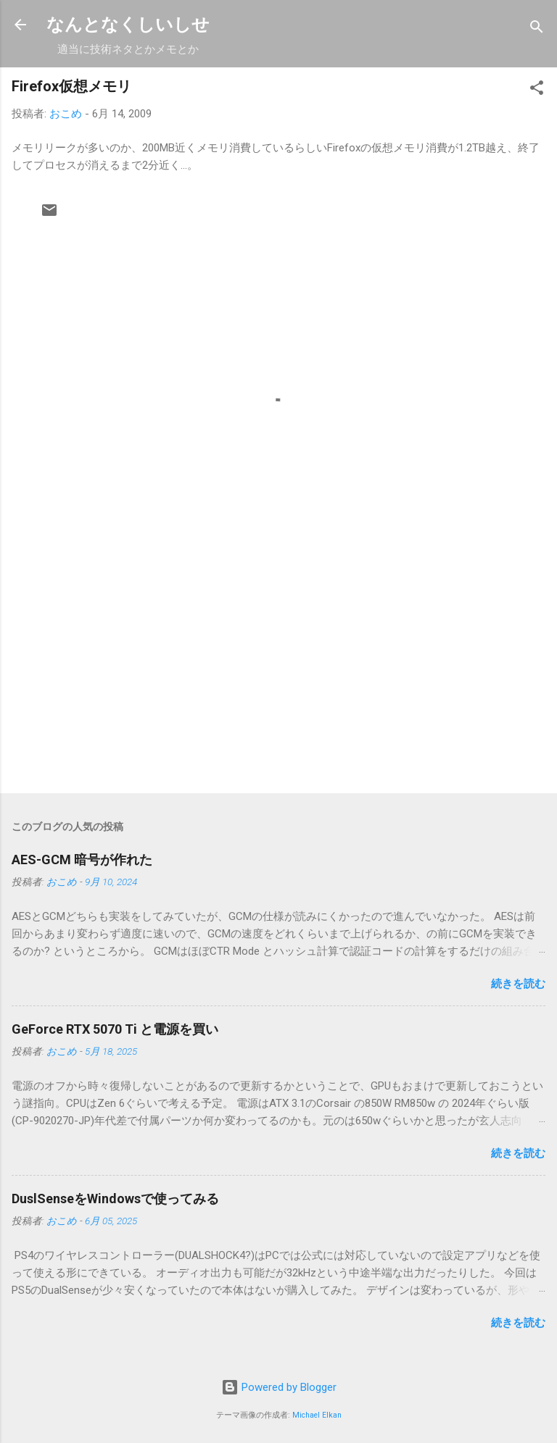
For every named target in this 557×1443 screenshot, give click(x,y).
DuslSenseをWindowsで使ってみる (115, 1198)
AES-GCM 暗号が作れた (82, 859)
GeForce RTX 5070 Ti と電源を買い (115, 1029)
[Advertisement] (278, 668)
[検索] (536, 29)
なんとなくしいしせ (128, 24)
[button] (536, 90)
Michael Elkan (317, 1415)
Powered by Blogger (279, 1387)
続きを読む (518, 983)
